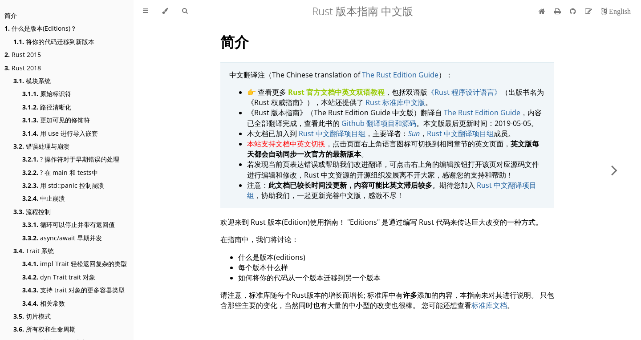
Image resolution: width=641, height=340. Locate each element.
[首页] (542, 11)
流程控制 (32, 211)
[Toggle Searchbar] (185, 11)
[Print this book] (558, 11)
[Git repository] (573, 11)
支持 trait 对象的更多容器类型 (73, 290)
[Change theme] (165, 11)
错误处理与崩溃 (41, 146)
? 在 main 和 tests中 (60, 172)
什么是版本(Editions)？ (40, 28)
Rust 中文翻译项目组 (332, 133)
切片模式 (32, 316)
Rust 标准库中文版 (395, 102)
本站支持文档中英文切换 (286, 144)
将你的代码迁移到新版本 (53, 41)
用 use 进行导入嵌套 (60, 133)
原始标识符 (46, 93)
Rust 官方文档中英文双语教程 (336, 92)
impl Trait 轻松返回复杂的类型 (74, 263)
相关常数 (43, 303)
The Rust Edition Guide (400, 75)
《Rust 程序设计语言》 (464, 92)
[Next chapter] (614, 170)
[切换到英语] (615, 11)
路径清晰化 (46, 107)
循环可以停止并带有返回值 (68, 224)
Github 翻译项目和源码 (378, 123)
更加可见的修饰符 (56, 120)
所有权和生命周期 (44, 329)
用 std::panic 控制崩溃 (63, 185)
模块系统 (32, 81)
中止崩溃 (43, 198)
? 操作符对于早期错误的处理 (70, 159)
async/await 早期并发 (62, 238)
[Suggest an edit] (589, 11)
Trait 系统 (33, 251)
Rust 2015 (22, 54)
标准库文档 (489, 305)
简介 (10, 15)
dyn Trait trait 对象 (58, 277)
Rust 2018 (22, 68)
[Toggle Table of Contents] (145, 11)
